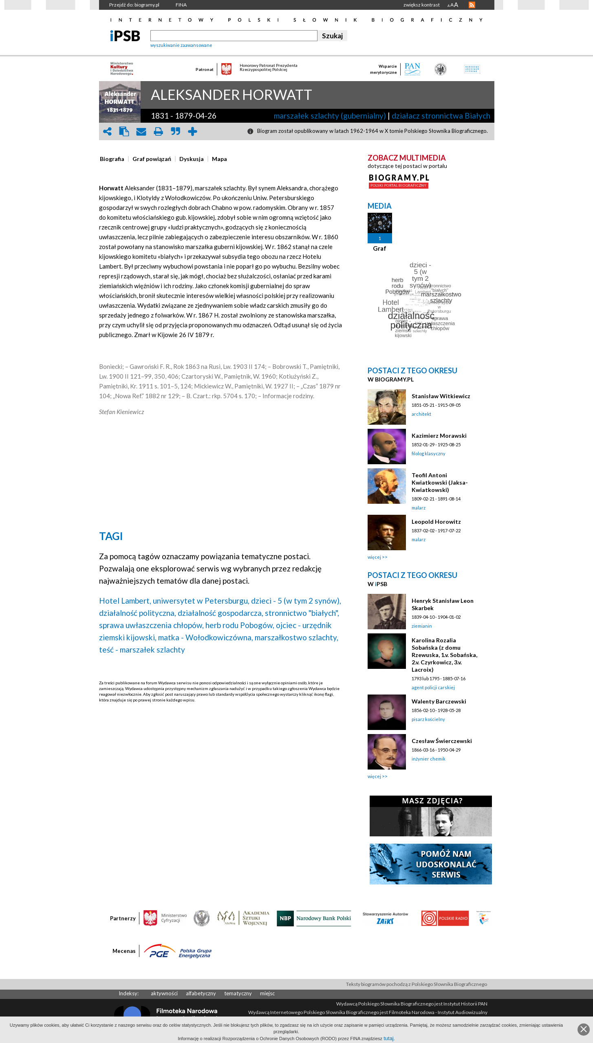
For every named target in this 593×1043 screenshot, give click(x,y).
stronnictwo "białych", (302, 612)
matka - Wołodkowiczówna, (205, 637)
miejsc (267, 993)
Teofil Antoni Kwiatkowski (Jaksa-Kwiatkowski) (440, 482)
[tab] (114, 159)
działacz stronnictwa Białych (441, 115)
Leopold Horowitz (436, 521)
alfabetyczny (201, 993)
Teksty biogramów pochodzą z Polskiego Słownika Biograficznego (416, 984)
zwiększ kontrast (421, 5)
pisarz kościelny (428, 719)
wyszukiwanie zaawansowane (181, 45)
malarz (418, 507)
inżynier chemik (428, 758)
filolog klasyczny (428, 453)
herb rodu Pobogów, (239, 625)
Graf (379, 248)
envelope (141, 131)
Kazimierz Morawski (439, 435)
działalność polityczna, (137, 612)
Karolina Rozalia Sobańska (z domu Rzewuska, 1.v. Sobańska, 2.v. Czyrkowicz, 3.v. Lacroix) (444, 655)
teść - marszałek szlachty (142, 649)
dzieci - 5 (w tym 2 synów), (296, 600)
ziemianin (422, 625)
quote (175, 131)
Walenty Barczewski (439, 701)
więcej (374, 557)
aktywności (164, 993)
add (192, 131)
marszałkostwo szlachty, (296, 637)
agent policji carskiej (433, 687)
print (158, 131)
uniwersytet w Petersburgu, (201, 600)
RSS (472, 5)
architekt (421, 414)
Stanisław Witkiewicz (441, 396)
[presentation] (112, 159)
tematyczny (238, 993)
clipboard (124, 131)
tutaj (389, 1038)
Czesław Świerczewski (442, 740)
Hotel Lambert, (125, 600)
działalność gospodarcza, (220, 612)
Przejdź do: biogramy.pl (134, 5)
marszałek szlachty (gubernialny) (330, 115)
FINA (181, 5)
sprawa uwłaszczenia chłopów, (151, 625)
